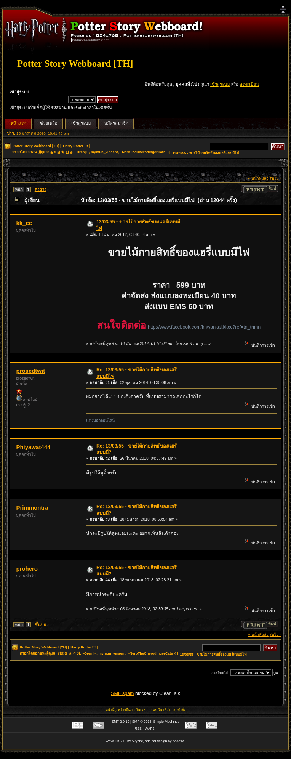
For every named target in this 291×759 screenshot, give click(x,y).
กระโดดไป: (220, 673)
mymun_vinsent (104, 152)
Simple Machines (166, 722)
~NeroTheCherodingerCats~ (144, 152)
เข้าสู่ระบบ (220, 84)
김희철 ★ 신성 (61, 152)
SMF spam (122, 693)
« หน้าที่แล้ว (258, 178)
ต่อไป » (275, 178)
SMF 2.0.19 (121, 722)
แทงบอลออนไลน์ (100, 420)
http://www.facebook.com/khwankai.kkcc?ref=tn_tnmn (204, 327)
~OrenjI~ (81, 152)
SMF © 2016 (142, 722)
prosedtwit (30, 370)
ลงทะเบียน (249, 84)
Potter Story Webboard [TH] (75, 63)
